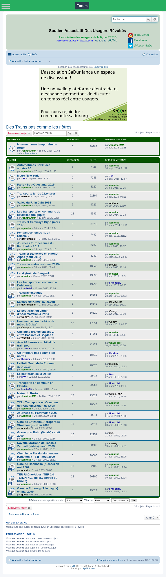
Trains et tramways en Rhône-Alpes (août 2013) (37, 255)
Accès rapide (19, 54)
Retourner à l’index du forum (24, 514)
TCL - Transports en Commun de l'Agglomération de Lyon (37, 404)
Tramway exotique (29, 292)
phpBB (73, 566)
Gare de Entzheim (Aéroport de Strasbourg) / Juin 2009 (38, 423)
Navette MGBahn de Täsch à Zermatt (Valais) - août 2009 (36, 444)
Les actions (31, 153)
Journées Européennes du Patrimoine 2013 (35, 244)
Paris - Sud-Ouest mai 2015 (36, 184)
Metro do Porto (27, 393)
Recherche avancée (155, 19)
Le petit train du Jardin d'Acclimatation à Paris (33, 312)
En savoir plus (101, 67)
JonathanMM (28, 150)
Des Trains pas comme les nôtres (38, 127)
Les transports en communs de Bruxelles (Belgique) (38, 213)
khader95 (26, 288)
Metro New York (28, 175)
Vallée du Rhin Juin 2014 (34, 202)
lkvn (23, 376)
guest (24, 428)
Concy (25, 317)
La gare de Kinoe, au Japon (36, 301)
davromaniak (28, 239)
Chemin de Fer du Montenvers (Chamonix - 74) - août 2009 (38, 455)
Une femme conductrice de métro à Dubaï (35, 323)
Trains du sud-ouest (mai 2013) (38, 264)
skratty (113, 443)
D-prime (26, 348)
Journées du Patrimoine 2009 (37, 412)
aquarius (26, 171)
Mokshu (26, 196)
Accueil (16, 61)
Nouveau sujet (17, 133)
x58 (23, 178)
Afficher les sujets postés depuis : (56, 500)
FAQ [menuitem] (34, 54)
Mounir (113, 264)
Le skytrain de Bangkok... (34, 273)
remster (113, 212)
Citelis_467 (115, 394)
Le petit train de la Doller (34, 373)
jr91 (111, 433)
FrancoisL (115, 282)
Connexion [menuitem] (152, 54)
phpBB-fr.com (88, 568)
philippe (114, 203)
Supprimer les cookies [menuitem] (110, 560)
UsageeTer (115, 342)
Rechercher (148, 19)
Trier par (97, 500)
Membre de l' (106, 40)
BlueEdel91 (115, 302)
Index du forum (32, 61)
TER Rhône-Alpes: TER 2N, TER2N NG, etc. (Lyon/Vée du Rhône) (37, 478)
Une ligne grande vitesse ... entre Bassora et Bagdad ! (36, 333)
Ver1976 (26, 338)
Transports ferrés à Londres (36, 193)
